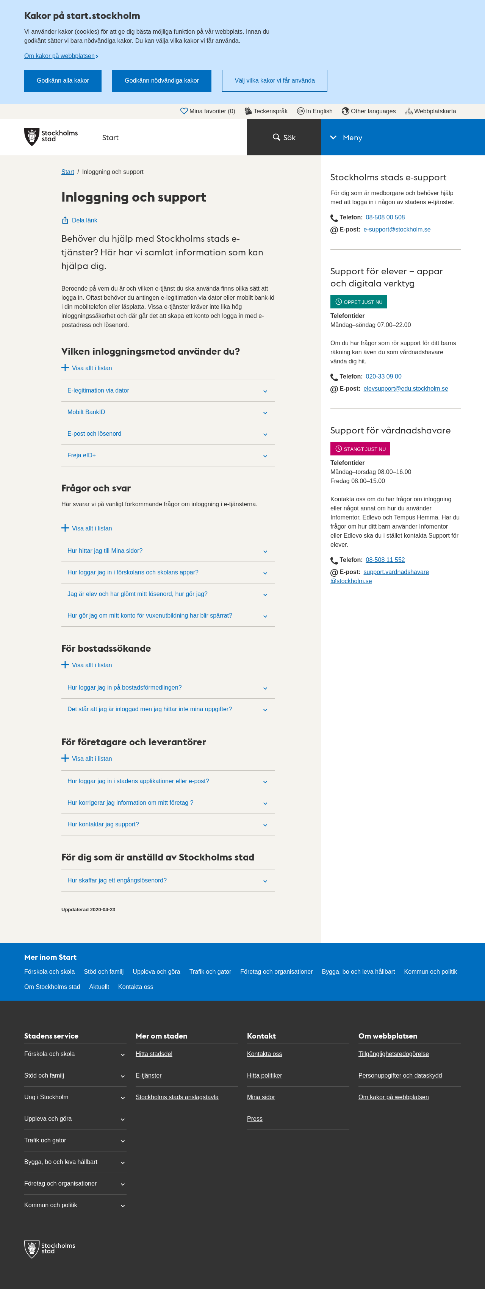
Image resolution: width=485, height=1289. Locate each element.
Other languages (369, 111)
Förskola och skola (49, 971)
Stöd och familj (104, 971)
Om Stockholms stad (52, 987)
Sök (284, 137)
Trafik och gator (210, 971)
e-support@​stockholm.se (397, 229)
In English (315, 111)
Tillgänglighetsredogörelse (393, 1054)
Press (255, 1118)
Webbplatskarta (430, 111)
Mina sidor (261, 1097)
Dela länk (79, 220)
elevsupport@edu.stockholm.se (406, 388)
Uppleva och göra (156, 971)
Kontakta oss (135, 987)
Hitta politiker (264, 1075)
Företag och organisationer (276, 971)
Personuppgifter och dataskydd (400, 1075)
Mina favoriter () (207, 111)
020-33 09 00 (383, 376)
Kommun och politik (430, 971)
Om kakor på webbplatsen (59, 56)
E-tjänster (148, 1075)
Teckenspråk (266, 111)
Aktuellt (99, 987)
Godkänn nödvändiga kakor (162, 80)
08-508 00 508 (385, 217)
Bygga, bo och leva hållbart (358, 971)
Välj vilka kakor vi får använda (275, 80)
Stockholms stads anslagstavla (177, 1097)
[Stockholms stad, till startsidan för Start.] (131, 137)
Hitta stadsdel (154, 1054)
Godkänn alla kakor (63, 80)
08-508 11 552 (385, 560)
